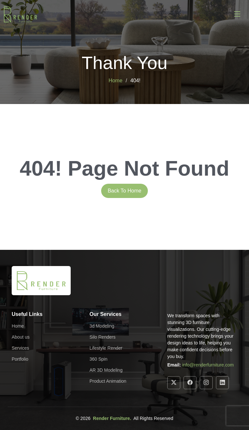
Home (116, 80)
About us (21, 337)
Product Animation (107, 381)
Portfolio (20, 359)
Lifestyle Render (105, 348)
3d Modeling (101, 326)
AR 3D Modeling (106, 370)
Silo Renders (102, 337)
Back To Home (124, 190)
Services (20, 348)
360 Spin (98, 359)
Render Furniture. (112, 418)
